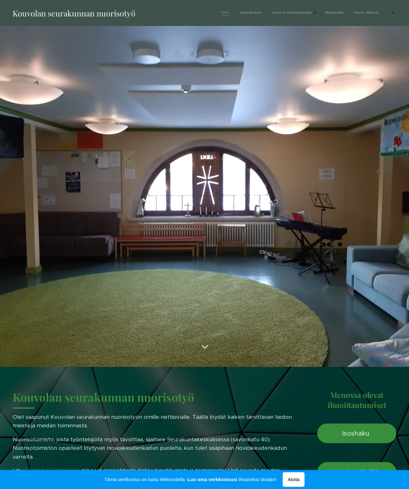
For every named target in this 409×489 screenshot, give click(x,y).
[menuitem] (324, 13)
